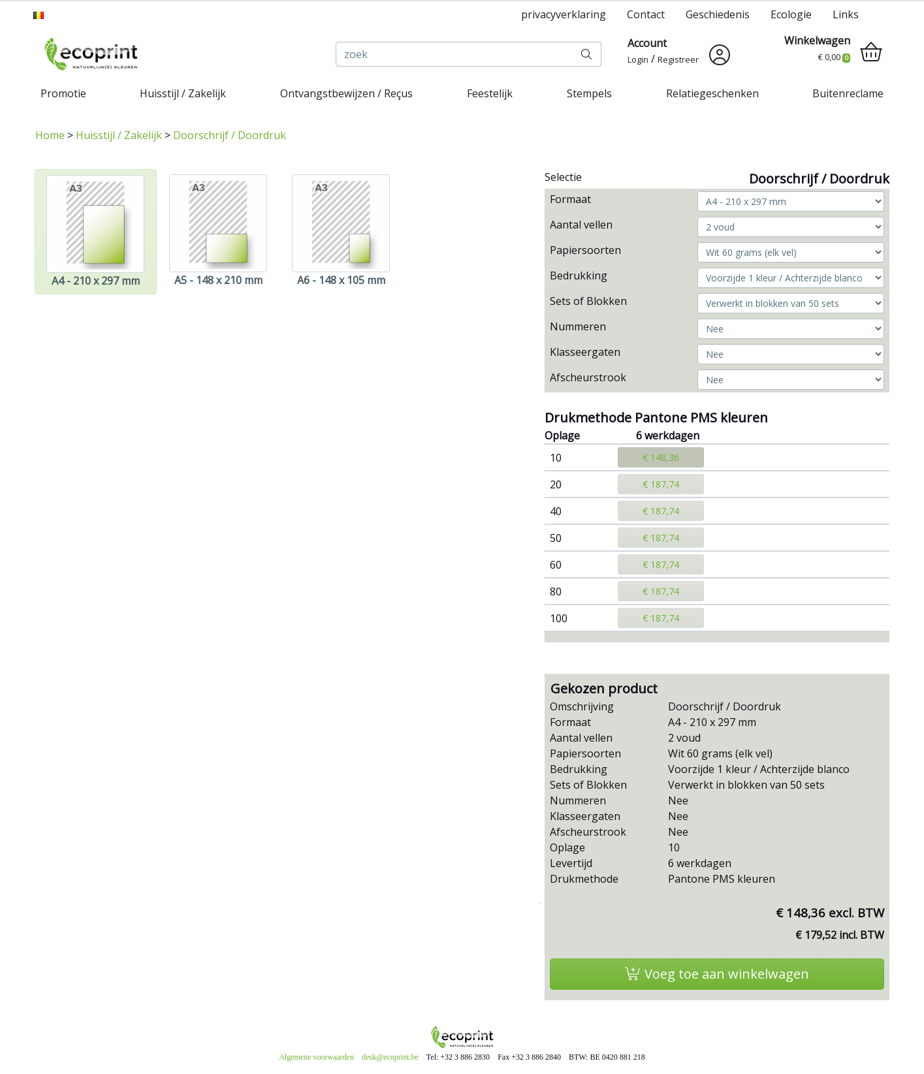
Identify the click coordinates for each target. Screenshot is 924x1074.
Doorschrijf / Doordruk (229, 135)
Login (638, 59)
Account (647, 43)
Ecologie (791, 14)
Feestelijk (490, 93)
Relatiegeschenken (712, 93)
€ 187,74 (661, 484)
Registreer (678, 59)
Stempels (589, 93)
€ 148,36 (661, 457)
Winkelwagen (817, 40)
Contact (646, 14)
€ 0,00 (834, 57)
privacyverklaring (563, 14)
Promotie (63, 93)
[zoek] (454, 54)
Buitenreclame (848, 93)
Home (50, 135)
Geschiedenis (718, 14)
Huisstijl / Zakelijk (183, 93)
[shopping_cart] (871, 52)
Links (846, 14)
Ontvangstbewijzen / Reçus (346, 93)
